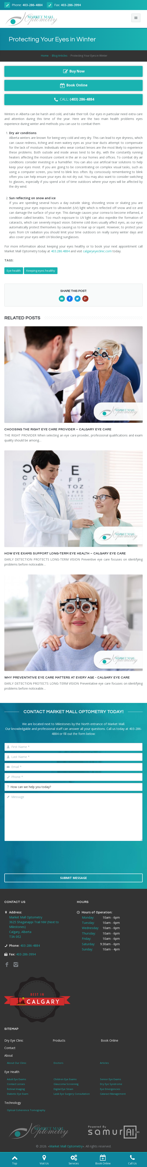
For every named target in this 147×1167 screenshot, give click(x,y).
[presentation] (74, 860)
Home (45, 55)
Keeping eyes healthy (40, 271)
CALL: (73, 99)
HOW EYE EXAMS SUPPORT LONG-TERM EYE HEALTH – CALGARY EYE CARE (65, 553)
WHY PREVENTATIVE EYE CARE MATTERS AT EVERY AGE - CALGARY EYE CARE (67, 677)
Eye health (14, 271)
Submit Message (73, 878)
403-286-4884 (32, 5)
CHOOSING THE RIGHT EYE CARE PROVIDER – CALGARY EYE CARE (58, 429)
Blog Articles (59, 55)
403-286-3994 (71, 5)
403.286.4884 (60, 251)
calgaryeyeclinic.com (97, 251)
